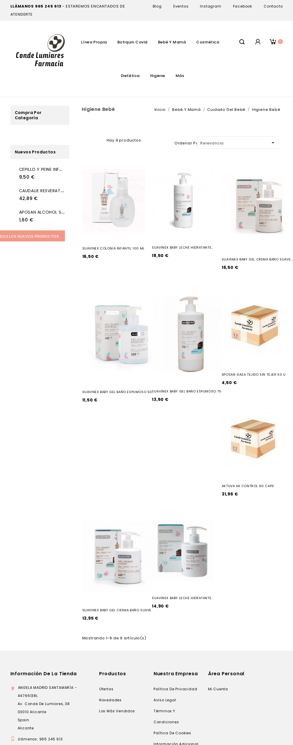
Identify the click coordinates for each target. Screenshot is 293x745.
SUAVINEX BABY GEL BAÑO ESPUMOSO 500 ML (121, 392)
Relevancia (238, 142)
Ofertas (106, 689)
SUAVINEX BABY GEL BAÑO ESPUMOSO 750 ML (191, 391)
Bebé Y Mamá (172, 42)
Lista (99, 139)
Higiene (157, 75)
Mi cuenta (218, 689)
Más (180, 75)
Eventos (181, 6)
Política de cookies (172, 733)
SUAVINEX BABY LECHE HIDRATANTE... (183, 247)
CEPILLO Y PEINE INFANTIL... (46, 169)
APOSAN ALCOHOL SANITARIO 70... (55, 212)
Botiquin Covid (132, 42)
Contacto (273, 6)
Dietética (130, 75)
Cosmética (207, 42)
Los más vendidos (117, 711)
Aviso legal (165, 700)
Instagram (210, 6)
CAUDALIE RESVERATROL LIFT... (50, 191)
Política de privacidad (175, 689)
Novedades (110, 700)
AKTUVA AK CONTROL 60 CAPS (248, 486)
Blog (157, 6)
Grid (90, 139)
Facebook (242, 6)
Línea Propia (94, 42)
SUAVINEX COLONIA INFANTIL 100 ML (113, 248)
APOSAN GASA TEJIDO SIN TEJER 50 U (254, 374)
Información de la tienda (43, 673)
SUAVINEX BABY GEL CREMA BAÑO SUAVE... (257, 259)
